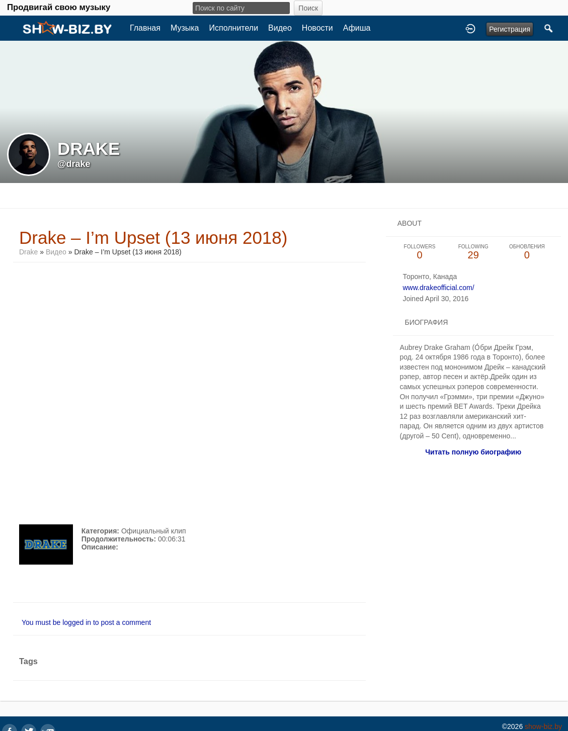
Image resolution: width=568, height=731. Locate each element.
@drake (74, 164)
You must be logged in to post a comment (86, 622)
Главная (145, 28)
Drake (28, 252)
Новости (317, 28)
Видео (280, 28)
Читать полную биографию (473, 452)
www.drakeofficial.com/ (438, 288)
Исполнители (234, 28)
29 (473, 252)
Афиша (357, 28)
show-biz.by (543, 726)
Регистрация (509, 29)
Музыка (185, 28)
